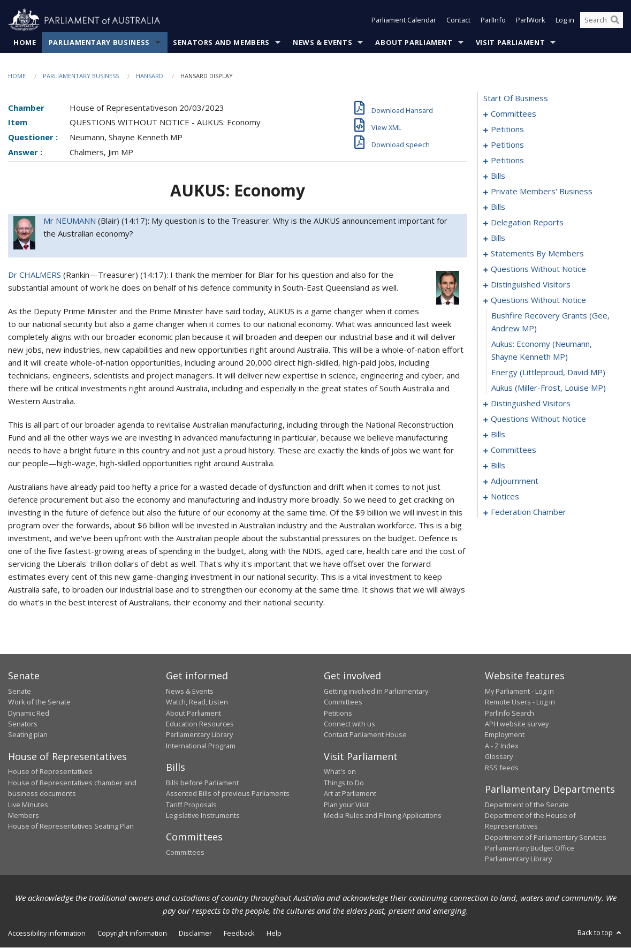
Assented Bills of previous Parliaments (228, 794)
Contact (458, 20)
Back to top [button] (600, 932)
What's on (340, 772)
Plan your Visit (346, 804)
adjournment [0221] (514, 481)
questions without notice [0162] (538, 300)
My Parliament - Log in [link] (519, 691)
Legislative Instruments (203, 815)
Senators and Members (221, 42)
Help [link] (274, 933)
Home (24, 42)
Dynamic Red (28, 713)
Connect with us (349, 724)
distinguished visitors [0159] (531, 284)
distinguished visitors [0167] (531, 403)
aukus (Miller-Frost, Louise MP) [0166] (548, 388)
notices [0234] (505, 496)
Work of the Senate (39, 702)
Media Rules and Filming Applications (383, 815)
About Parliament (413, 42)
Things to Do (344, 782)
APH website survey (517, 724)
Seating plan (28, 735)
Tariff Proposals (191, 804)
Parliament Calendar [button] (403, 20)
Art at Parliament (350, 794)
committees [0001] (513, 114)
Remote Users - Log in (520, 702)
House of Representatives (50, 772)
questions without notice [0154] (538, 269)
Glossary (499, 757)
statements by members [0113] (537, 253)
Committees (185, 852)
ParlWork (530, 20)
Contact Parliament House (365, 735)
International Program (200, 745)
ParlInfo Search (509, 713)
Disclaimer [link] (195, 933)
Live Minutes (28, 804)
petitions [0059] (507, 160)
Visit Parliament (510, 42)
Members (23, 815)
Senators (22, 724)
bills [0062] (498, 176)
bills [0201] (498, 465)
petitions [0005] (507, 129)
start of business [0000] (515, 98)
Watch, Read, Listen (197, 702)
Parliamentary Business (99, 42)
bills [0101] (498, 238)
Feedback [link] (239, 933)
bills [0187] (498, 434)
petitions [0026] (507, 145)
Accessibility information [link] (47, 933)
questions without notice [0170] (538, 419)
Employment (504, 735)
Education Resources (200, 724)
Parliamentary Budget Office (529, 848)
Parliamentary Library (199, 735)
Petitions (338, 713)
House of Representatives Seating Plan (71, 826)
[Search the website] (601, 20)
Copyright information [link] (132, 933)
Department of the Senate (527, 804)
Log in (565, 20)
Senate (19, 691)
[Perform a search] (615, 20)
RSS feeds (502, 767)
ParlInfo (493, 20)
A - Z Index (502, 745)
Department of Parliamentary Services (545, 837)
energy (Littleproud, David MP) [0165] (548, 372)
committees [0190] (513, 450)
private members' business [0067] (541, 191)
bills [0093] (498, 207)
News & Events (322, 42)
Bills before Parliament (202, 782)
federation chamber (528, 512)
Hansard (149, 76)
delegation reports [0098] (527, 222)
